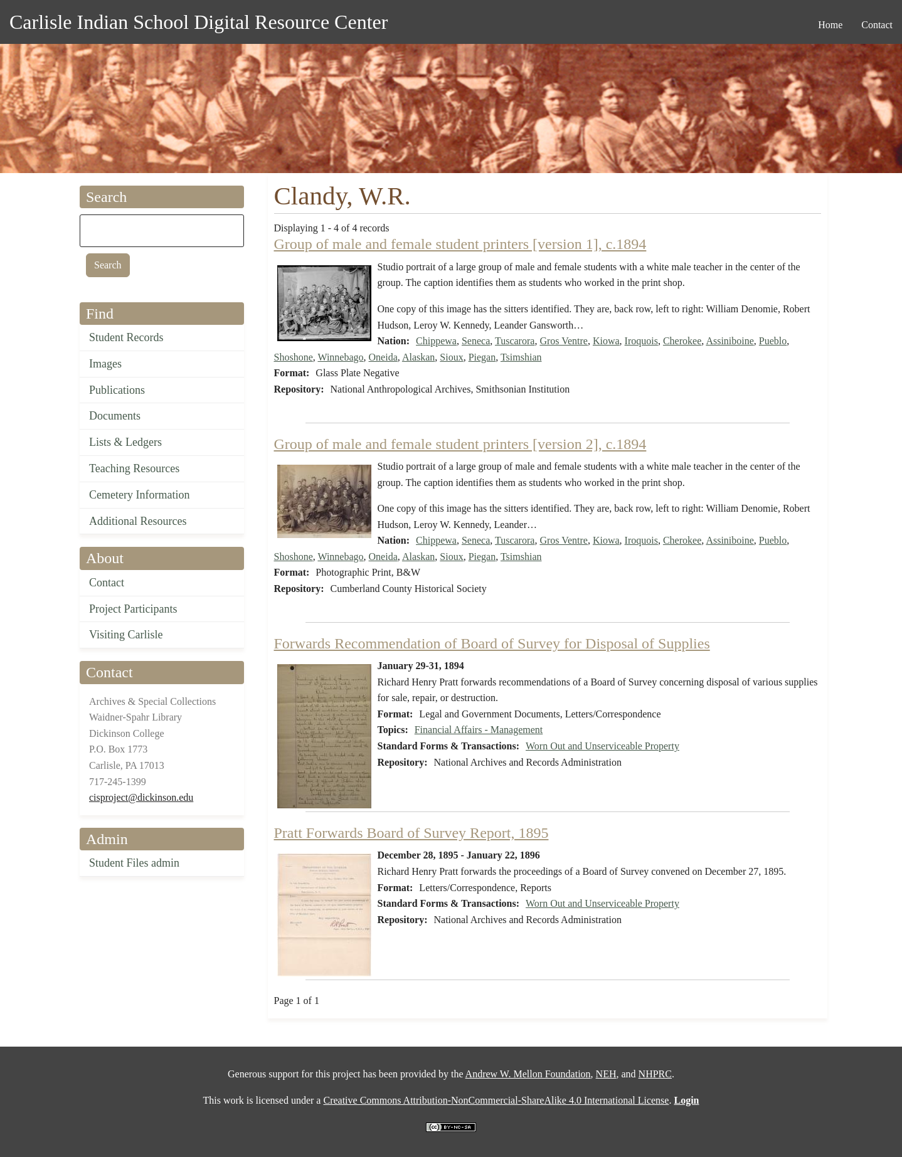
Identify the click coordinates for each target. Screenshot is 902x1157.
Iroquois (641, 340)
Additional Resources (137, 521)
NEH (606, 1074)
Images (105, 363)
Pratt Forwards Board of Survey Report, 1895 (411, 833)
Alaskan (418, 357)
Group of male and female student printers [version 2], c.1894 (460, 444)
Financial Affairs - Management (479, 729)
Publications (117, 390)
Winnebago (340, 357)
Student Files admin (134, 863)
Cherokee (682, 340)
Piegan (482, 357)
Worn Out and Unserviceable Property (602, 746)
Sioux (451, 357)
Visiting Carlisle (125, 634)
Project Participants (133, 609)
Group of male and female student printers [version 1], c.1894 (460, 244)
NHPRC (655, 1074)
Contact (106, 582)
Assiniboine (729, 340)
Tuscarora (514, 340)
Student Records (126, 337)
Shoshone (293, 357)
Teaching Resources (134, 468)
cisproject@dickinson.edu (141, 797)
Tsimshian (521, 357)
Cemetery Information (139, 495)
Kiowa (606, 340)
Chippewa (436, 340)
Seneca (476, 340)
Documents (115, 415)
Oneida (383, 357)
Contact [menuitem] (877, 24)
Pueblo (773, 340)
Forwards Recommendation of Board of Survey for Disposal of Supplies (492, 643)
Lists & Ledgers (125, 442)
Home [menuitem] (830, 24)
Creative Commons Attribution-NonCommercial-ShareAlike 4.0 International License (496, 1100)
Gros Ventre (563, 340)
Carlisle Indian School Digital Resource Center (198, 22)
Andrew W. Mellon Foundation (528, 1074)
